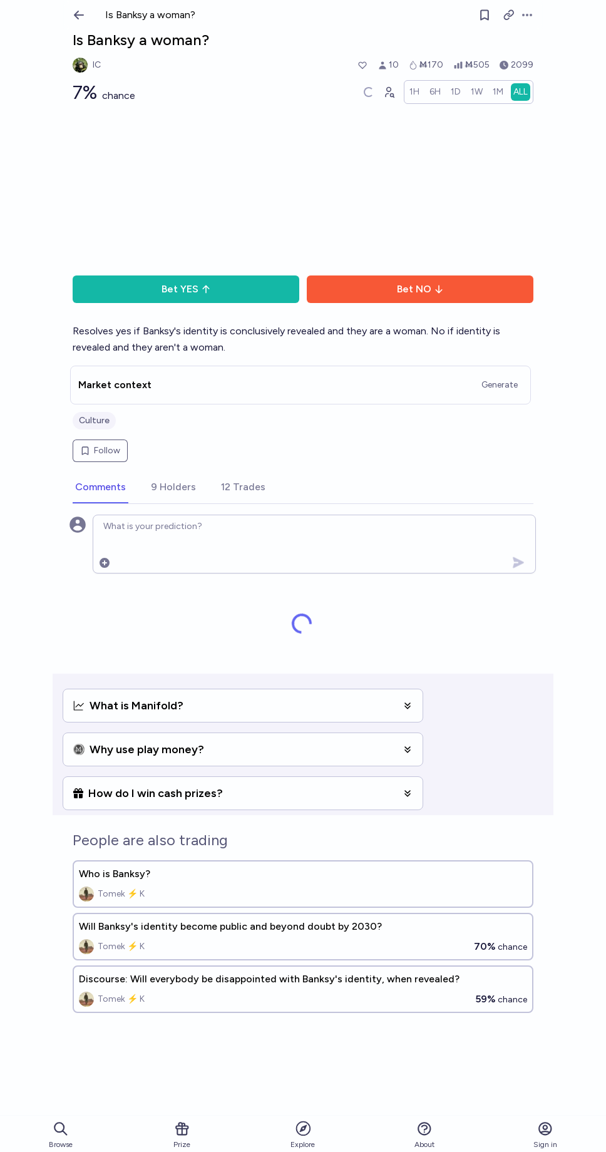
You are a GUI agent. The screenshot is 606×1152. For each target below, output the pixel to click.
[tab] (100, 487)
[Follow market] (484, 15)
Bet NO (420, 289)
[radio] (414, 92)
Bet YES (186, 289)
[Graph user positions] (388, 92)
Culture (94, 420)
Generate (499, 384)
